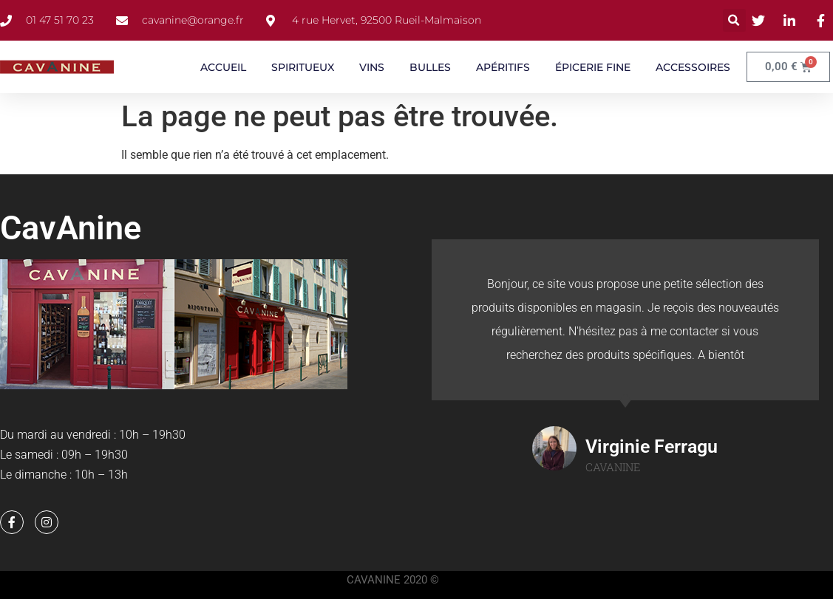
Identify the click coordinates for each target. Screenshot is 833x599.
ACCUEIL (223, 67)
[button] (734, 20)
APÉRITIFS (503, 67)
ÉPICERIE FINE (592, 67)
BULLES (430, 67)
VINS (371, 67)
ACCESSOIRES (693, 67)
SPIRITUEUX (302, 67)
